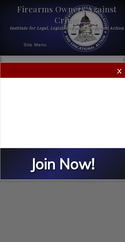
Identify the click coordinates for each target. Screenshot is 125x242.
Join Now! (63, 164)
